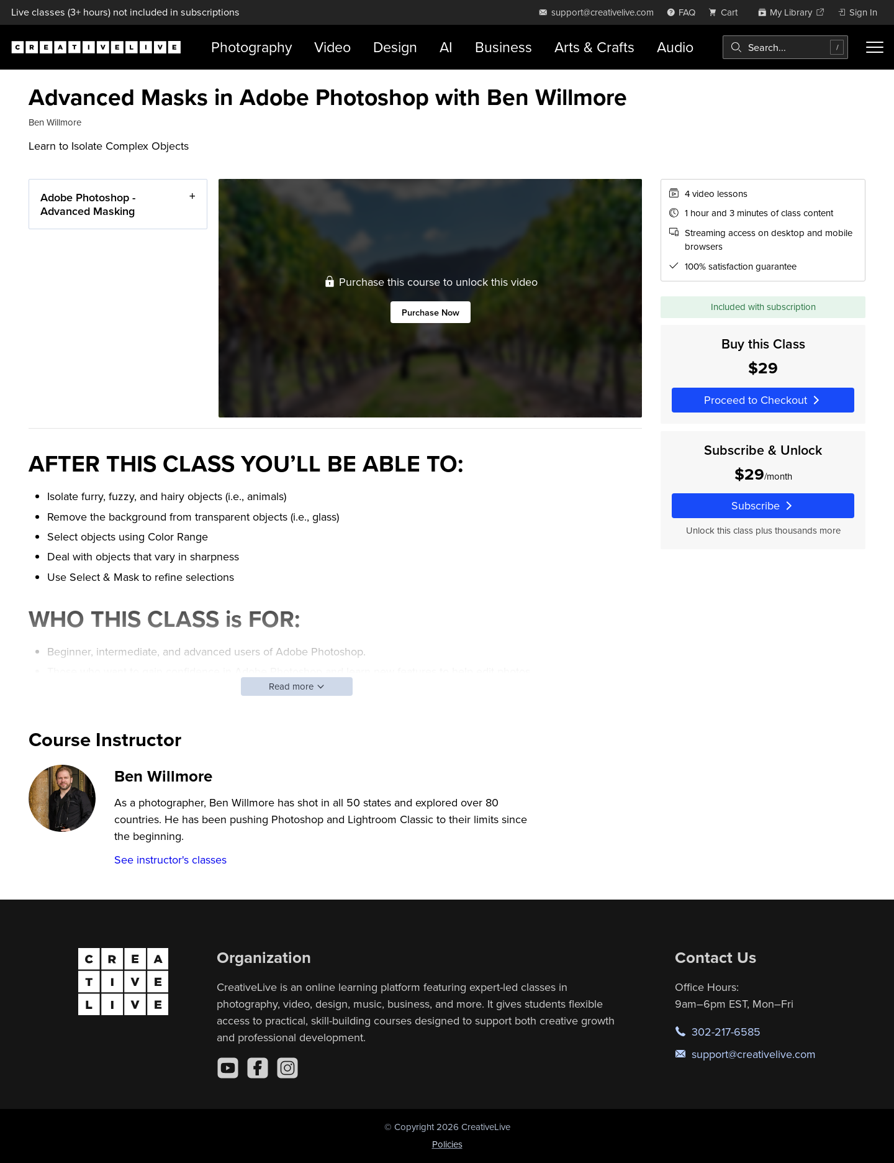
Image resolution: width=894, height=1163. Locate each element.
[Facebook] (257, 1068)
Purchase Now (430, 311)
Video (332, 47)
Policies (447, 1144)
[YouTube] (228, 1068)
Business (503, 47)
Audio (675, 47)
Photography (251, 47)
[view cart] (726, 12)
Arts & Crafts (594, 47)
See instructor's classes (170, 859)
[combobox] (785, 47)
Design (395, 47)
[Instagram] (287, 1068)
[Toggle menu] (874, 47)
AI (446, 47)
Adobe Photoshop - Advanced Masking (87, 204)
